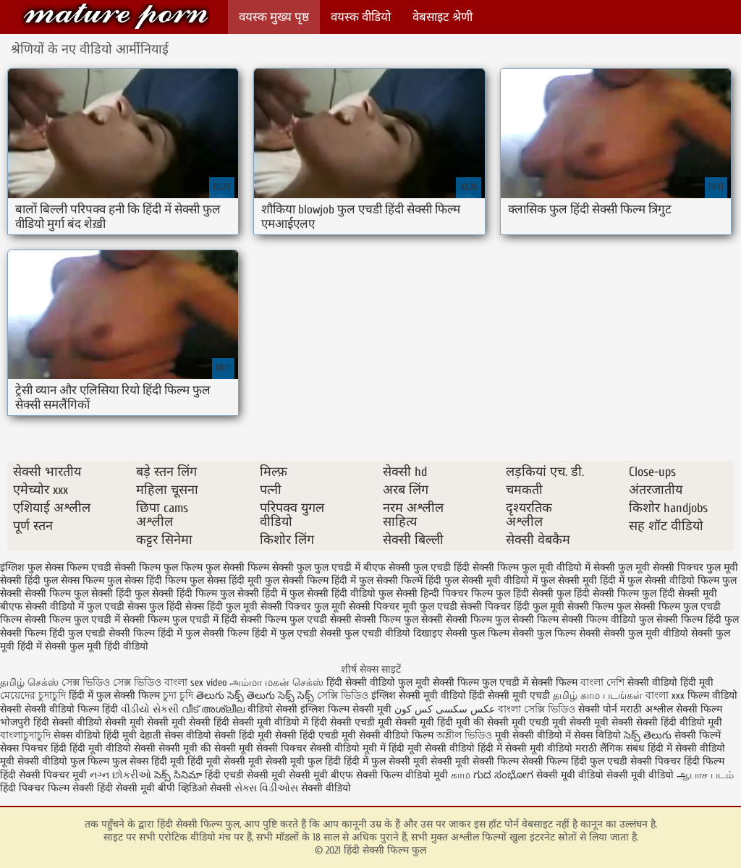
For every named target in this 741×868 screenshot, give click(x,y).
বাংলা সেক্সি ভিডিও (538, 709)
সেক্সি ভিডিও (342, 695)
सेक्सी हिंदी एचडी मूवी (315, 735)
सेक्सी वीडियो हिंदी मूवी (670, 682)
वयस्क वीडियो (361, 17)
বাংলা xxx (665, 695)
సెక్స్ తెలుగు (648, 735)
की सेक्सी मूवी (501, 722)
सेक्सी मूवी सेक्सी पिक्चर (260, 748)
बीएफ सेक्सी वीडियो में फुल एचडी (62, 606)
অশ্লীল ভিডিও (464, 735)
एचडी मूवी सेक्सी (561, 722)
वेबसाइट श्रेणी (442, 17)
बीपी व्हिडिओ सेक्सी (196, 788)
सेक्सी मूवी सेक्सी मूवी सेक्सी (158, 722)
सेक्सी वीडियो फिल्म (397, 735)
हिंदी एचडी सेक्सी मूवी (245, 775)
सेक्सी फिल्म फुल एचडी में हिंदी (180, 619)
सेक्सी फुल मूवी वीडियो (646, 633)
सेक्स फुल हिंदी (154, 606)
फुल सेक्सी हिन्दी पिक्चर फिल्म (435, 593)
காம (460, 775)
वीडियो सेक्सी (272, 709)
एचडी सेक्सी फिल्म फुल (134, 567)
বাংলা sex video (195, 682)
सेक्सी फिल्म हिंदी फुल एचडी (53, 633)
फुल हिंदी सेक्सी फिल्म (597, 593)
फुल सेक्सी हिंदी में (253, 593)
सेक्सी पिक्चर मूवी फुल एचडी (403, 606)
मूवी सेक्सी (615, 722)
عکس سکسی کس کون (444, 709)
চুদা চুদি (178, 695)
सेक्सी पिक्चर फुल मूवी (303, 606)
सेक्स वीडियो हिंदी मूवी (97, 735)
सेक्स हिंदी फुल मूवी (221, 606)
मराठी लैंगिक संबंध (610, 748)
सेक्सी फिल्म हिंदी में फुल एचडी (260, 633)
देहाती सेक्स (163, 735)
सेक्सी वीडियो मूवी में (349, 748)
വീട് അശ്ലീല (214, 709)
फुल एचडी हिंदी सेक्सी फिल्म (466, 567)
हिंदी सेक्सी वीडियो (67, 722)
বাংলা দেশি (603, 682)
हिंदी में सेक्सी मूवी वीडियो (525, 748)
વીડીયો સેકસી (150, 709)
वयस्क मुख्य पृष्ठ (274, 17)
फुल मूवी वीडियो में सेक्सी (568, 567)
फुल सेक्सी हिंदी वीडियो (332, 593)
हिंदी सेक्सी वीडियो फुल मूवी (379, 682)
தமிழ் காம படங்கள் (598, 695)
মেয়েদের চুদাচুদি (34, 695)
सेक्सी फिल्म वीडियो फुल (607, 619)
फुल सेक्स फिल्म (73, 580)
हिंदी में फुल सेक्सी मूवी (387, 761)
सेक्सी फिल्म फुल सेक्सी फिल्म (502, 619)
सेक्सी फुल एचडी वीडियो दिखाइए (381, 633)
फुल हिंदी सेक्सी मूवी (679, 593)
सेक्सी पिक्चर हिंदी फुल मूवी (512, 606)
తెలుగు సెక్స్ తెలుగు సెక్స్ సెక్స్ (255, 695)
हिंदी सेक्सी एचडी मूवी (351, 722)
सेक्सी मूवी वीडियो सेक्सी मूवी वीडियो (605, 775)
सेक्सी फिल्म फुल (599, 606)
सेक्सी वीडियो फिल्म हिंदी (73, 709)
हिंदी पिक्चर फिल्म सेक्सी (48, 788)
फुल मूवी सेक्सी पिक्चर (660, 567)
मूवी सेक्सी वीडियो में (534, 735)
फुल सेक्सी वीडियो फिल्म (673, 580)
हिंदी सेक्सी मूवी (127, 788)
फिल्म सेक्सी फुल (279, 567)
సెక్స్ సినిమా (178, 775)
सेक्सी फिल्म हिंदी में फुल (154, 633)
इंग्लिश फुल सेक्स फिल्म (44, 567)
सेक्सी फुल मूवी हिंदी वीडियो (96, 646)
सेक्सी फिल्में (697, 735)
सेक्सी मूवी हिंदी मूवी (432, 722)
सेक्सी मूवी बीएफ (321, 775)
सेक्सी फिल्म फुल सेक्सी (399, 619)
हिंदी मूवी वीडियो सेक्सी (112, 748)
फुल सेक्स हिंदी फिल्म (147, 580)
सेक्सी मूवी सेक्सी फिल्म (475, 761)
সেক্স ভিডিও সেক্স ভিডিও (113, 682)
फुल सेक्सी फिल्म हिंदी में (310, 580)
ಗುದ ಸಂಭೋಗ (503, 775)
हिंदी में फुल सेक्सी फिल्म (114, 695)
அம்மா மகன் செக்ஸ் (276, 682)
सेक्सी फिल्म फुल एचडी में (72, 619)
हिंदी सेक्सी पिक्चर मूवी (43, 775)
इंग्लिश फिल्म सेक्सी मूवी (347, 709)
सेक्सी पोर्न (597, 709)
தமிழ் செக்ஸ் (29, 682)
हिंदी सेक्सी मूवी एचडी (509, 695)
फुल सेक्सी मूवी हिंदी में (582, 580)
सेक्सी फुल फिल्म (477, 633)
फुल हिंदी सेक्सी (525, 593)
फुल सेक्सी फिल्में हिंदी (400, 580)
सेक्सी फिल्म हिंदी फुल (697, 619)
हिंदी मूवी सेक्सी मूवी (226, 761)
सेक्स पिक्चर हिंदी (33, 748)
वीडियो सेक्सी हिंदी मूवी (229, 735)
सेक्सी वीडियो (326, 788)
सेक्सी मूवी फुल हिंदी (305, 761)
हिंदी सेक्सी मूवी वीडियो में (260, 722)
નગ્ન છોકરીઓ (120, 775)
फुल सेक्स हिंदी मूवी (226, 580)
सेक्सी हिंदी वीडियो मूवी (679, 722)
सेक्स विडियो (597, 735)
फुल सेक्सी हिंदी (103, 593)
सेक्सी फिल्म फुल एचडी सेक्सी (296, 619)
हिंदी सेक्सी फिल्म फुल (115, 16)
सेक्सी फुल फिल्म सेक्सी (556, 633)
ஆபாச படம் (705, 775)
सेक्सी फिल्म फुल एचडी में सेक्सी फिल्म (506, 682)
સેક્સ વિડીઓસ (266, 788)
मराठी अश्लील (646, 709)
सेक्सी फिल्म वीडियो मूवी (403, 775)
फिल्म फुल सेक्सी (213, 567)
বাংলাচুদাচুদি (27, 735)
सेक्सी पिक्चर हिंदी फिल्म (677, 761)
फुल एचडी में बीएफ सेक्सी (362, 567)
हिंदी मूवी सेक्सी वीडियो (432, 748)
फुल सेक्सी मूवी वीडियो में (491, 580)
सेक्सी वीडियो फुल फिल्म (64, 761)
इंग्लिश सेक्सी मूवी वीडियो (418, 695)
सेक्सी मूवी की (184, 748)
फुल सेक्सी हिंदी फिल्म (176, 593)
